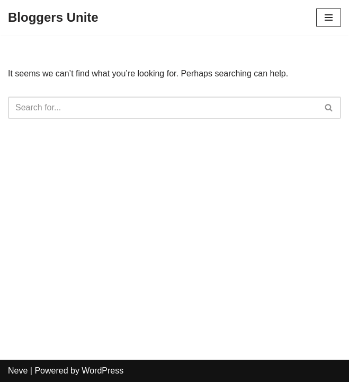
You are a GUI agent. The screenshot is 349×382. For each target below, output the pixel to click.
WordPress (102, 370)
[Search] (162, 108)
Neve (18, 370)
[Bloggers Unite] (53, 17)
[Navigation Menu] (328, 17)
